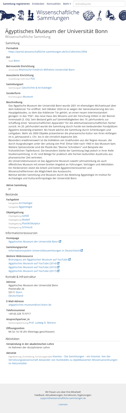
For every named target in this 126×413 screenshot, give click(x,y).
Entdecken (38, 3)
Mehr (67, 3)
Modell (26, 219)
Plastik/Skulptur (31, 223)
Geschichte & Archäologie (37, 87)
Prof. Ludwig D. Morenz (42, 322)
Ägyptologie (25, 206)
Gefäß (25, 215)
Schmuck (27, 227)
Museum (28, 96)
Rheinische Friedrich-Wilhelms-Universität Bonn (47, 69)
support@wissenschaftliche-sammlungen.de (63, 398)
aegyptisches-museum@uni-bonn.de (29, 304)
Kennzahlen (54, 3)
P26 (33, 78)
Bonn (17, 60)
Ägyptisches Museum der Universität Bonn (34, 241)
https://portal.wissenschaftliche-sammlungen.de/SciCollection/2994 (47, 51)
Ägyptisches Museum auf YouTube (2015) (33, 267)
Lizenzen (63, 404)
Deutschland (15, 295)
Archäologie (25, 203)
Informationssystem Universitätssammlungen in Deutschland (45, 250)
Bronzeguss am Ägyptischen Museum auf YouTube (39, 259)
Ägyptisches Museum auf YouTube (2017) (33, 271)
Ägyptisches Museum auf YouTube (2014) (33, 263)
